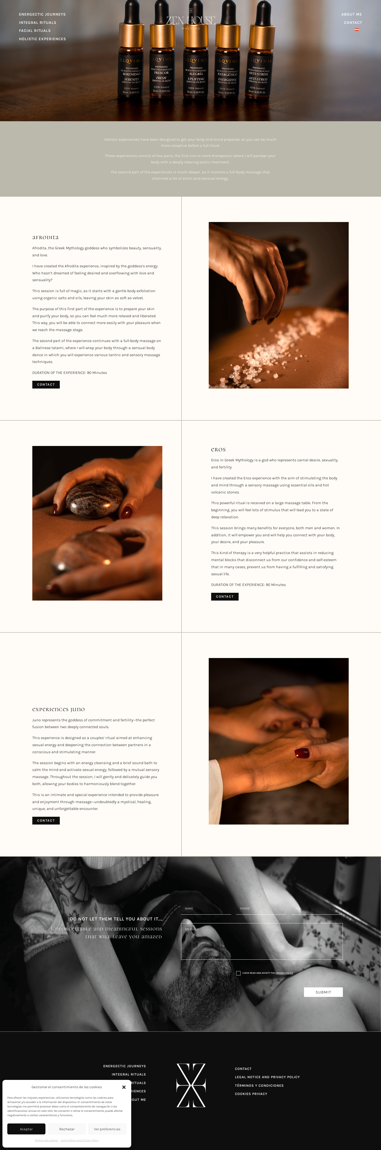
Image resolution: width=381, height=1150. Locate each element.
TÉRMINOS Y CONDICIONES (259, 1086)
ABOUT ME (351, 14)
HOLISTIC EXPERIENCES (42, 39)
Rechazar (66, 1129)
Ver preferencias (107, 1129)
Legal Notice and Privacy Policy (80, 1140)
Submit (323, 992)
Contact (46, 384)
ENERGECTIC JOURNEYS (42, 14)
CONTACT (353, 22)
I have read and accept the (264, 973)
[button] (123, 1087)
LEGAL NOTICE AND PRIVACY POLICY (267, 1077)
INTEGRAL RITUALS (37, 22)
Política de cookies (46, 1140)
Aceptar (26, 1129)
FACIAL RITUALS (35, 30)
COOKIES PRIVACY (251, 1094)
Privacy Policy (284, 973)
